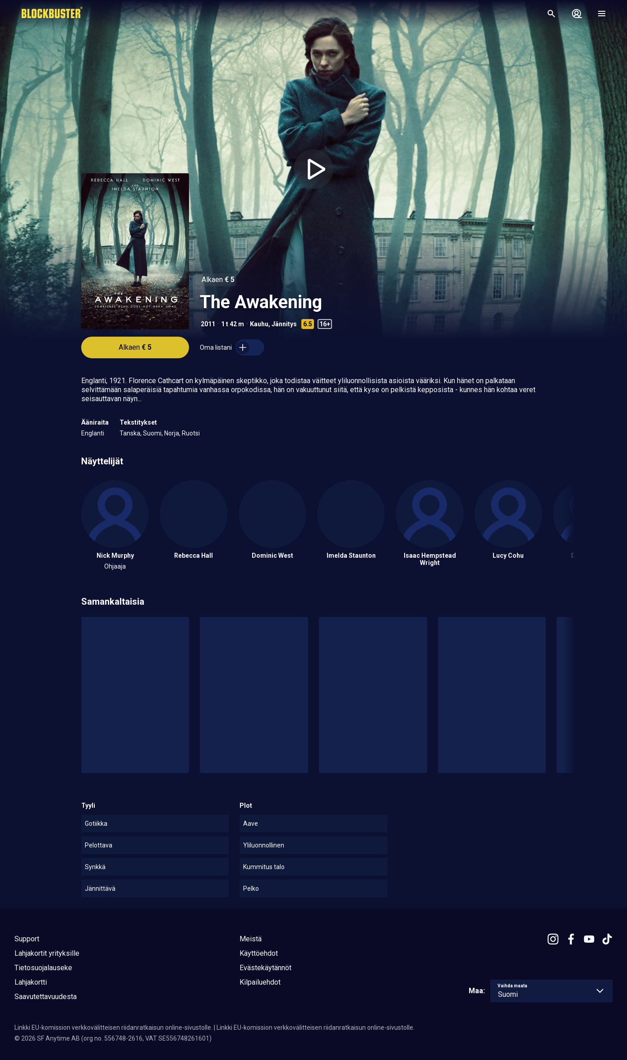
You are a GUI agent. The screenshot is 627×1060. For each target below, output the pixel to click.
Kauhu (259, 324)
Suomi (152, 433)
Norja (171, 433)
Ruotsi (191, 433)
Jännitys (284, 324)
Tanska (130, 433)
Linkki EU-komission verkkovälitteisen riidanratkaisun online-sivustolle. (113, 1027)
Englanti (92, 433)
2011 (208, 324)
